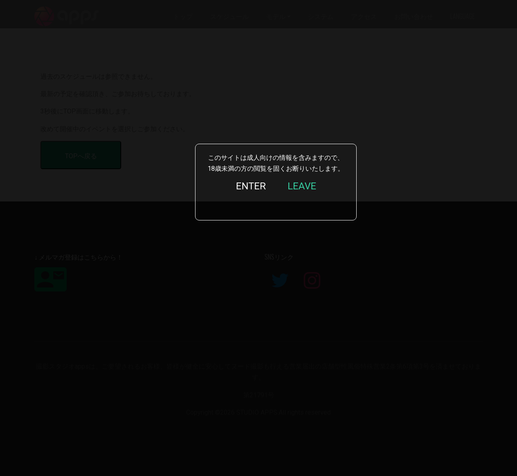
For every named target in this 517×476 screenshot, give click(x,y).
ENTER (251, 186)
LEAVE (302, 186)
